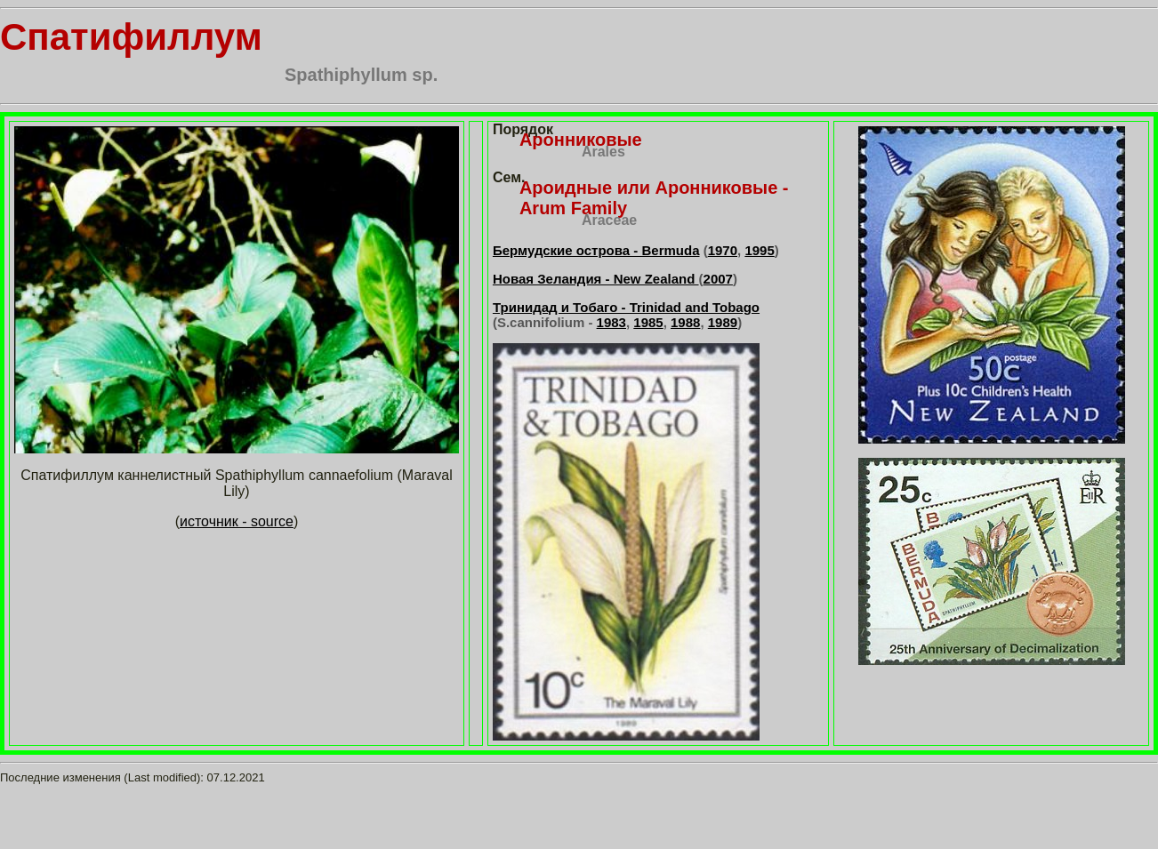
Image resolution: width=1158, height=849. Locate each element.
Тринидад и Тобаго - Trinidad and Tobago (626, 307)
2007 (718, 278)
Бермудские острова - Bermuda (596, 250)
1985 (648, 322)
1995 (759, 250)
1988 (685, 322)
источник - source (237, 521)
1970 (722, 250)
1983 (611, 322)
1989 (722, 322)
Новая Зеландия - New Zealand (596, 278)
